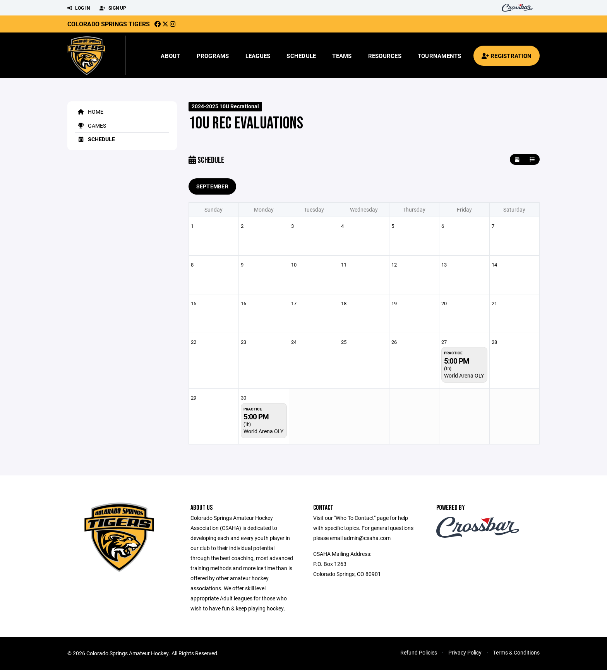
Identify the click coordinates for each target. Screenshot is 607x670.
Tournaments (439, 56)
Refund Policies (418, 652)
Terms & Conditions (516, 652)
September (212, 186)
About (170, 56)
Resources (384, 56)
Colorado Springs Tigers (108, 24)
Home (89, 111)
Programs (213, 56)
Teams (342, 56)
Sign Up (112, 8)
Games (90, 125)
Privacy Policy (465, 652)
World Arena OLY (464, 375)
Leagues (258, 56)
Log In (78, 8)
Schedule (301, 56)
